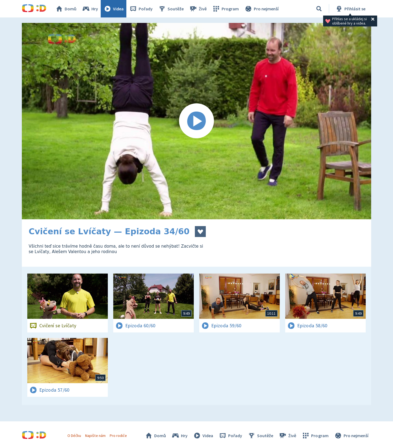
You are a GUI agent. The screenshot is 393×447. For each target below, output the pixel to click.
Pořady (141, 9)
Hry (90, 9)
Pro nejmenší (261, 9)
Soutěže (171, 9)
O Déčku (74, 435)
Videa (113, 9)
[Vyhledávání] (319, 8)
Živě (198, 9)
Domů (65, 9)
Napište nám (95, 435)
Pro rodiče (118, 435)
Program (225, 9)
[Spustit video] (196, 121)
